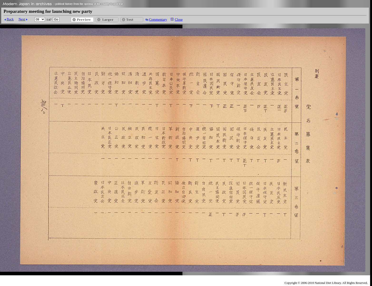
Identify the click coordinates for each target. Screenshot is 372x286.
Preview (82, 19)
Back (10, 19)
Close (179, 19)
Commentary (158, 19)
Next (22, 19)
